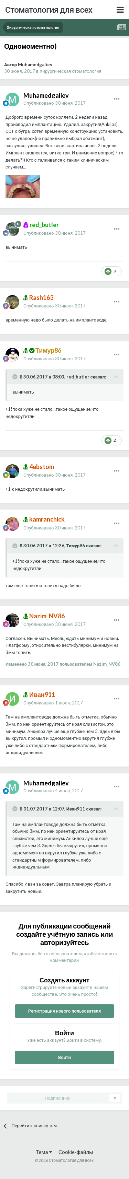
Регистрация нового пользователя (64, 1011)
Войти (64, 1057)
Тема (44, 1152)
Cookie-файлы (75, 1152)
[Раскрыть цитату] (15, 377)
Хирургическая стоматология (70, 71)
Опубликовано (54, 103)
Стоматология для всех (48, 9)
